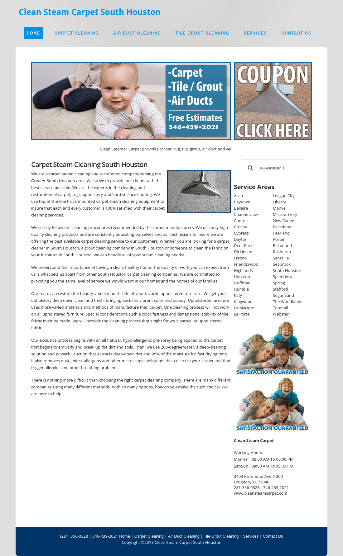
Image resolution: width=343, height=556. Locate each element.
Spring (279, 283)
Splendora (282, 276)
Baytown (242, 202)
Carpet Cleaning (77, 33)
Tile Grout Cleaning (202, 33)
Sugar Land (283, 295)
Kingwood (243, 301)
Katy (238, 295)
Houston (242, 276)
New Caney (283, 220)
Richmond (282, 245)
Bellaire (241, 208)
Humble (241, 289)
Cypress (241, 233)
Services (255, 33)
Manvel (280, 208)
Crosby (240, 227)
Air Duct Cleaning (137, 33)
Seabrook (282, 264)
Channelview (246, 214)
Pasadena (282, 227)
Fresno (240, 258)
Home (33, 33)
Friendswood (246, 264)
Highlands (243, 270)
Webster (281, 314)
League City (284, 195)
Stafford (280, 289)
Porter (279, 239)
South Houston (287, 270)
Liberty (279, 202)
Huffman (242, 283)
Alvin (238, 195)
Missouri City (285, 214)
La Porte (241, 314)
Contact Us (297, 33)
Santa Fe (281, 258)
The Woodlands (287, 301)
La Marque (244, 308)
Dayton (241, 239)
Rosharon (282, 251)
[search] (271, 168)
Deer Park (243, 245)
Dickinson (243, 251)
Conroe (241, 220)
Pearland (281, 233)
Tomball (280, 308)
